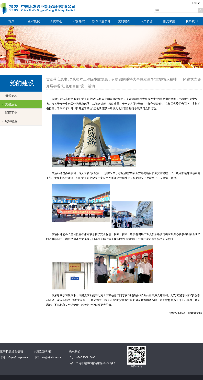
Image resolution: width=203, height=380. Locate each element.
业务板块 (79, 21)
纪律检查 (9, 121)
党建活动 (9, 104)
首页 (11, 21)
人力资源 (147, 21)
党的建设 (124, 21)
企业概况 (34, 21)
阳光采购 (169, 21)
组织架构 (9, 96)
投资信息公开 (101, 21)
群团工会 (9, 112)
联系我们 (192, 21)
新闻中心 (56, 21)
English (196, 3)
